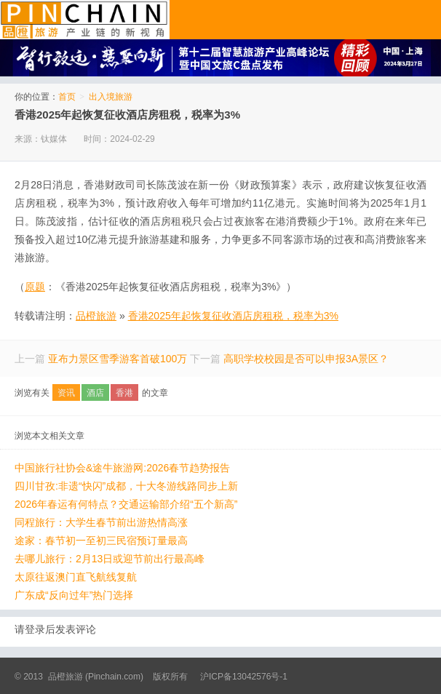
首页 (67, 97)
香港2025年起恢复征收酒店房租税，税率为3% (127, 114)
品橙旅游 (85, 19)
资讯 (66, 393)
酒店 (95, 393)
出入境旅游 (110, 97)
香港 (124, 393)
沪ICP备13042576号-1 (243, 676)
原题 (35, 286)
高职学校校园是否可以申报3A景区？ (306, 358)
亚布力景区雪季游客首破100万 (117, 358)
